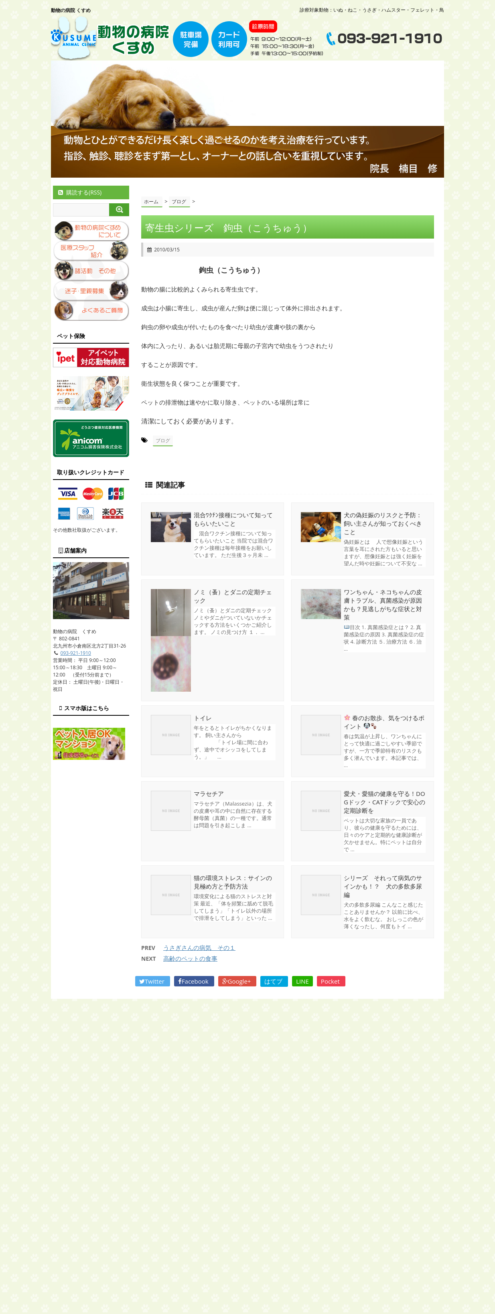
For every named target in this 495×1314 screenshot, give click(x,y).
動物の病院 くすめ (71, 10)
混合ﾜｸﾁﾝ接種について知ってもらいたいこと (233, 519)
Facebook (194, 981)
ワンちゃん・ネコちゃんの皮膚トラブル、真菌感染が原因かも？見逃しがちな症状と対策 (383, 604)
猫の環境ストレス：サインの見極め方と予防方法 (233, 882)
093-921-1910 (76, 653)
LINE (302, 981)
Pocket (331, 981)
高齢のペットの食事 (190, 958)
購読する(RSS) (79, 192)
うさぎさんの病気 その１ (199, 947)
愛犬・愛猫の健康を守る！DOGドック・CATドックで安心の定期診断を (384, 802)
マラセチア (209, 794)
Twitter (152, 981)
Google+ (237, 981)
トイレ (203, 718)
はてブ (274, 981)
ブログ (163, 440)
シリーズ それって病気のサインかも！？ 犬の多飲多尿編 (383, 886)
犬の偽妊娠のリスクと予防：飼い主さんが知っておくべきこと (383, 523)
